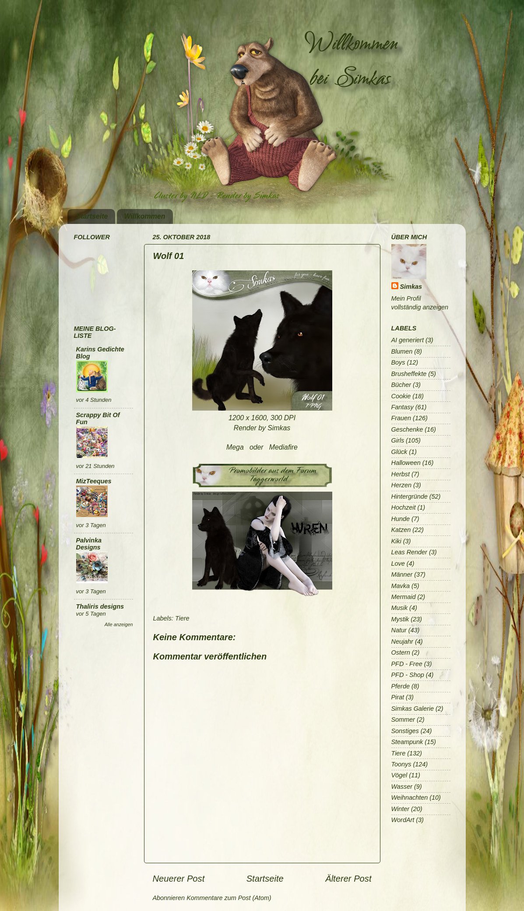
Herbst (400, 474)
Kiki (396, 541)
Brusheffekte (409, 373)
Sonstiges (405, 730)
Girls (397, 440)
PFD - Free (406, 663)
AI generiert (407, 340)
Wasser (402, 786)
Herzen (401, 485)
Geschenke (407, 429)
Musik (399, 607)
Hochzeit (403, 507)
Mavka (400, 585)
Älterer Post (348, 878)
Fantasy (402, 407)
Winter (400, 808)
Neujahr (402, 641)
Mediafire (283, 447)
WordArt (403, 819)
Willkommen (144, 216)
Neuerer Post (179, 878)
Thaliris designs (100, 606)
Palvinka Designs (89, 544)
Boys (398, 362)
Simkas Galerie (412, 708)
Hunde (400, 518)
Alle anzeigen (119, 624)
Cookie (401, 396)
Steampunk (407, 741)
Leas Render (409, 552)
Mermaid (403, 596)
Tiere (182, 618)
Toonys (401, 764)
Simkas (411, 286)
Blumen (402, 351)
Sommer (403, 719)
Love (398, 563)
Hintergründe (409, 496)
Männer (402, 574)
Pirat (397, 697)
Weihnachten (409, 797)
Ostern (400, 652)
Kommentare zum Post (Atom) (228, 897)
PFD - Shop (407, 674)
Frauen (401, 418)
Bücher (401, 384)
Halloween (406, 462)
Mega (235, 447)
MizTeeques (94, 481)
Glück (399, 451)
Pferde (400, 686)
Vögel (399, 775)
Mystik (400, 619)
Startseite (92, 216)
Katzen (401, 529)
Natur (399, 630)
